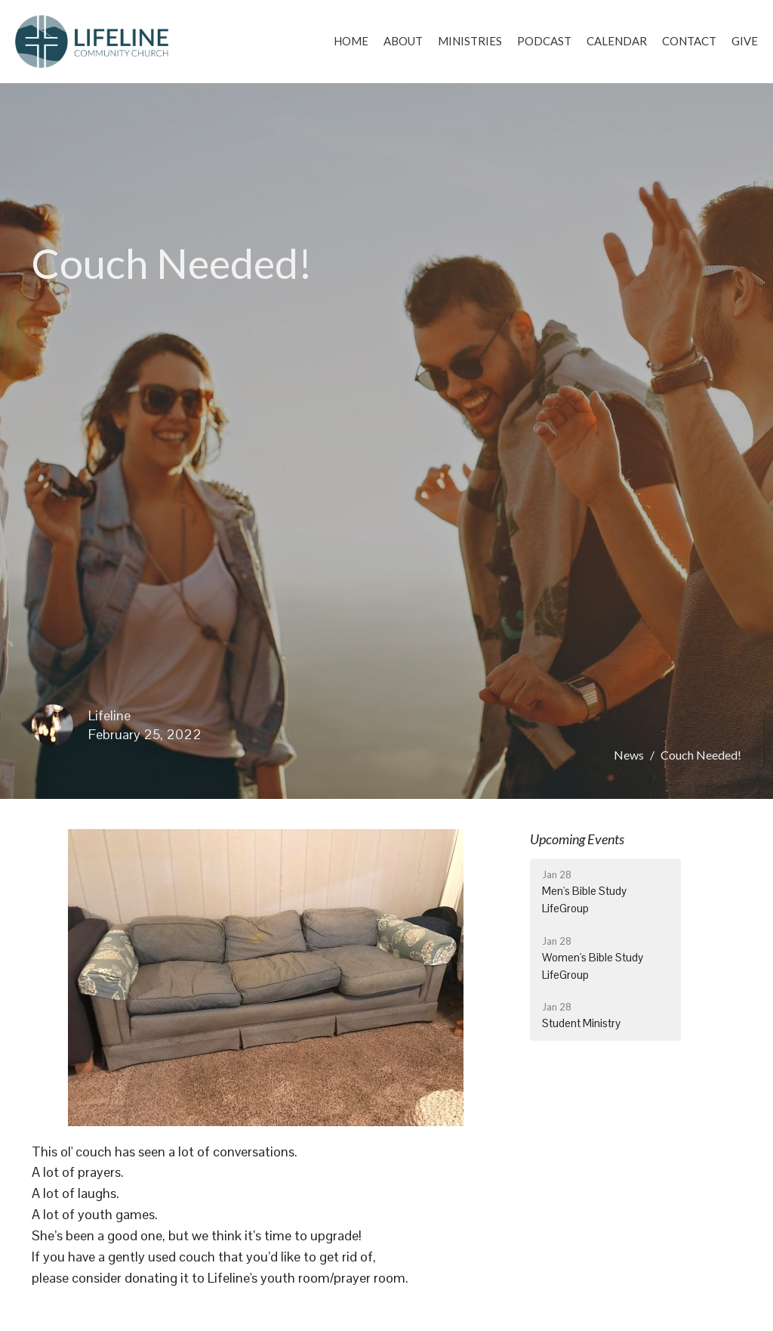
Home (351, 41)
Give (744, 41)
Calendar (617, 41)
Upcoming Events (577, 839)
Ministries (470, 41)
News (629, 755)
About (403, 41)
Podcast (544, 41)
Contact (689, 41)
